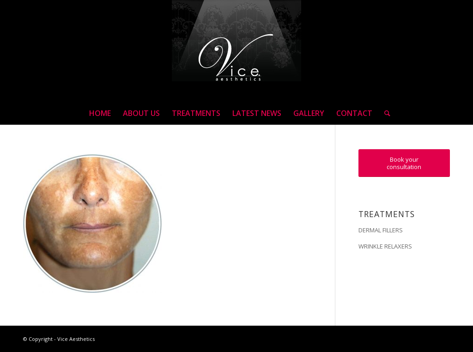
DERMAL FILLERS (380, 230)
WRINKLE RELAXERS (385, 246)
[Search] (384, 113)
